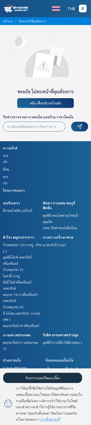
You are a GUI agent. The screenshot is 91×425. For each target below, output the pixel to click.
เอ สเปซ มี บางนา (54, 245)
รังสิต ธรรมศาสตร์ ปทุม (60, 335)
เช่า (5, 161)
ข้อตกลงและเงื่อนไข (59, 360)
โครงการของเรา (14, 190)
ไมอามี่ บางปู (11, 276)
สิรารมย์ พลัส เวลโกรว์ (17, 210)
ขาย (5, 155)
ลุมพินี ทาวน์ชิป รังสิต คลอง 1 (62, 342)
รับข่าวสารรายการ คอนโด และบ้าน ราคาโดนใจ (38, 117)
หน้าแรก (8, 21)
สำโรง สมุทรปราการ (18, 237)
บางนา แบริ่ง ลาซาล (58, 237)
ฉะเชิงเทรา (11, 203)
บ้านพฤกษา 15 (13, 269)
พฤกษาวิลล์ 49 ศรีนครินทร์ (21, 325)
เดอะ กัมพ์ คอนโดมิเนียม (60, 228)
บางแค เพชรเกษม (17, 335)
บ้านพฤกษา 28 (13, 307)
